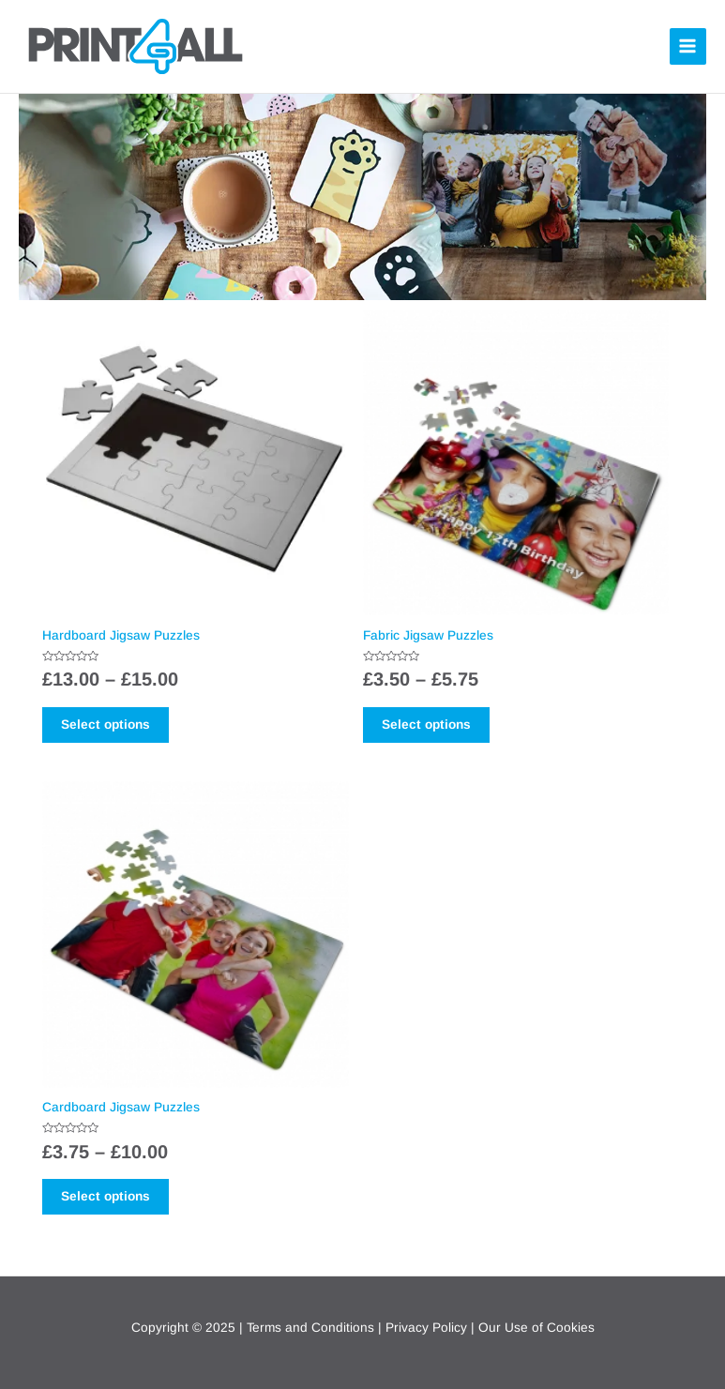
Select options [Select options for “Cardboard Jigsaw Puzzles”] (105, 1196)
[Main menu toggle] (688, 46)
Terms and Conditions (310, 1328)
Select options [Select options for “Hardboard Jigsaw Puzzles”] (105, 724)
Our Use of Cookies (536, 1328)
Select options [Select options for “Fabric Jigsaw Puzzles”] (426, 724)
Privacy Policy (426, 1328)
